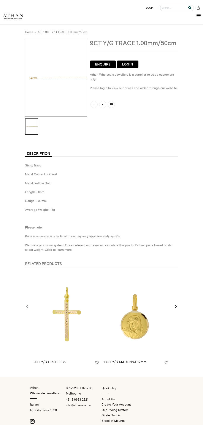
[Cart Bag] (198, 8)
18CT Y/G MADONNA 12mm (124, 362)
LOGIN (150, 7)
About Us (108, 399)
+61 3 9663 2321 (77, 399)
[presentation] (27, 307)
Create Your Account (116, 404)
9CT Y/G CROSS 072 (50, 362)
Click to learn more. (58, 249)
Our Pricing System (115, 410)
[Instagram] (32, 421)
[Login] (97, 363)
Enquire (103, 64)
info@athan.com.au (79, 405)
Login (127, 64)
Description (38, 154)
